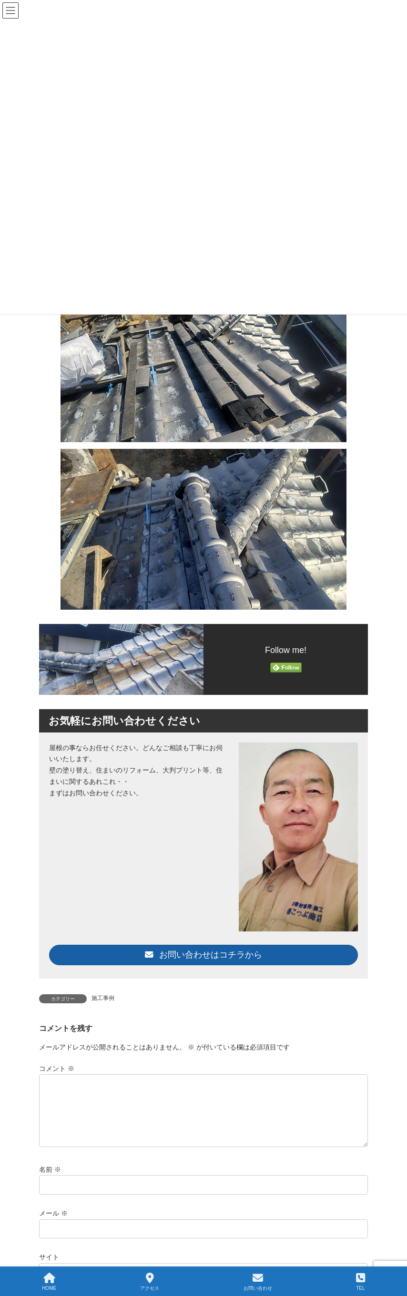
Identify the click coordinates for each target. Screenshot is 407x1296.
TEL (360, 1282)
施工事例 (103, 998)
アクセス (149, 1282)
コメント (56, 1068)
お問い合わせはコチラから (203, 955)
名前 (50, 1181)
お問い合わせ (258, 1282)
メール (53, 1224)
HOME (49, 1282)
